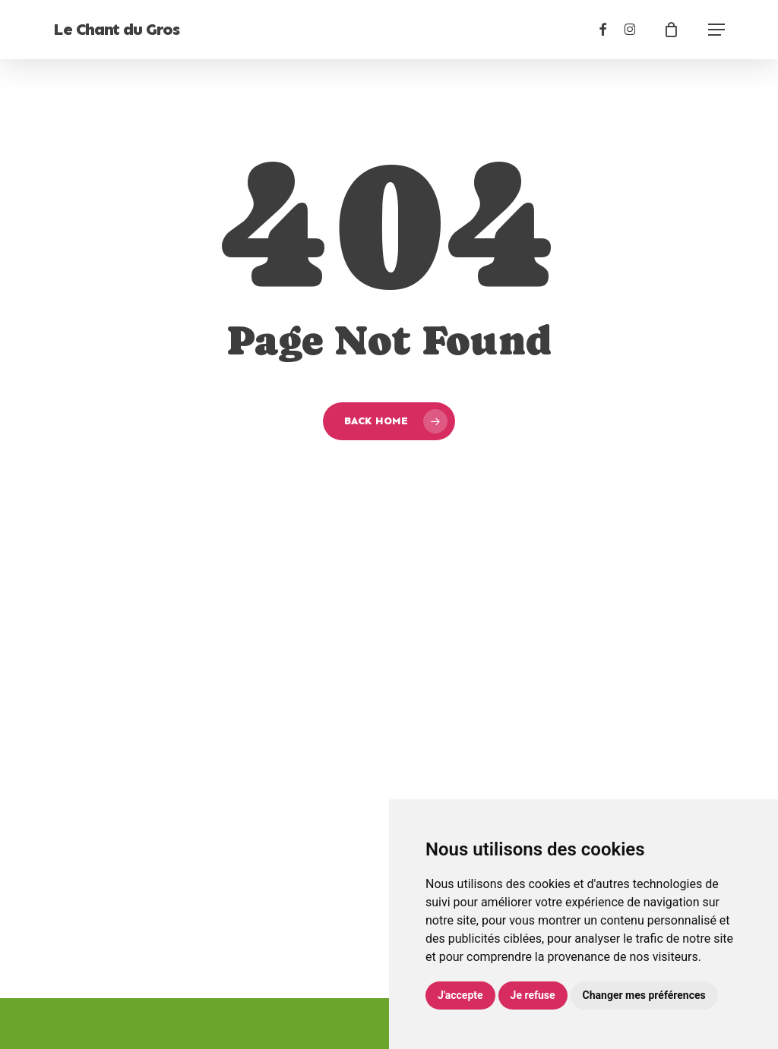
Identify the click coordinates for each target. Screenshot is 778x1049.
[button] (716, 29)
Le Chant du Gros (116, 29)
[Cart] (678, 29)
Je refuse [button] (533, 995)
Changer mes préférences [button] (644, 995)
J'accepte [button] (460, 995)
